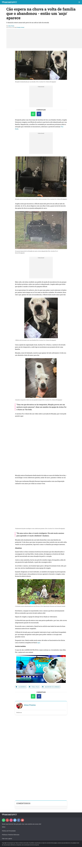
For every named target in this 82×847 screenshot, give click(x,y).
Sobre (3, 827)
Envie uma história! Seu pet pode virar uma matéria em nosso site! (21, 824)
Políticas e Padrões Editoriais (10, 834)
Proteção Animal (20, 27)
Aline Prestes (11, 25)
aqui (38, 643)
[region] (44, 33)
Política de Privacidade (9, 831)
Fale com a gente (7, 838)
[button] (33, 114)
